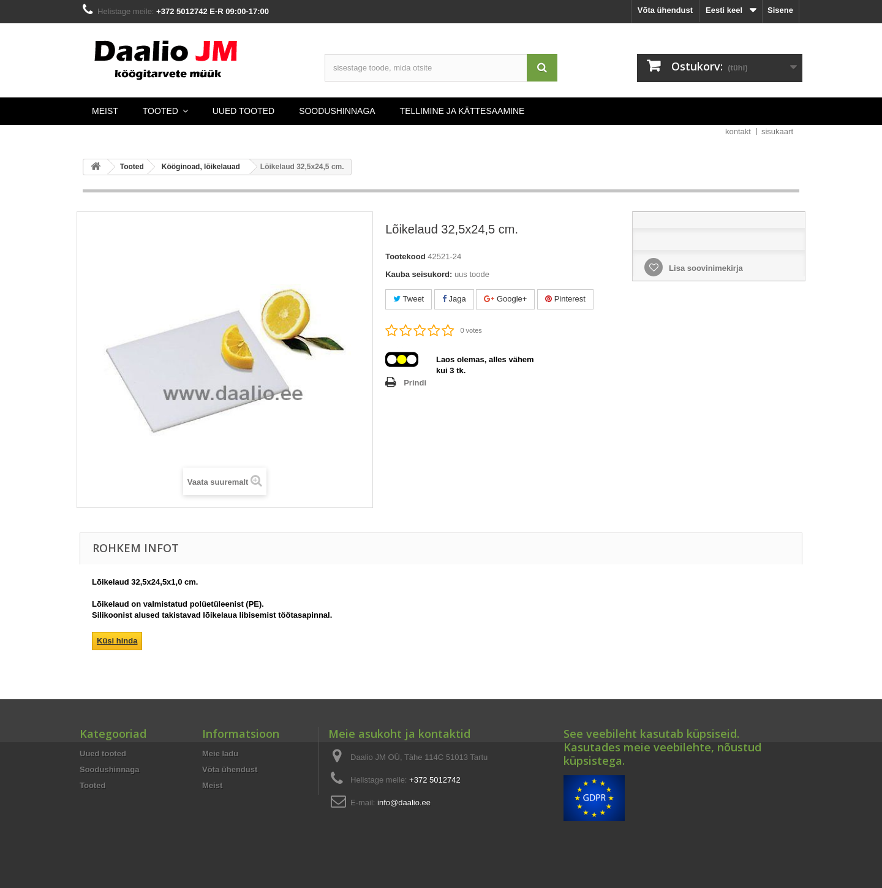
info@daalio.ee (404, 802)
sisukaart (777, 131)
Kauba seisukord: (418, 274)
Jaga (454, 298)
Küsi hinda (117, 640)
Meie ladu (220, 753)
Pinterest (565, 298)
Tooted (92, 785)
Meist (212, 785)
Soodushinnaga (110, 769)
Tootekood (405, 256)
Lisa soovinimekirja (704, 268)
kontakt (738, 131)
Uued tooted (103, 753)
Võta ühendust (665, 10)
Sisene (780, 10)
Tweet (408, 298)
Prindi (415, 382)
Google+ (505, 298)
